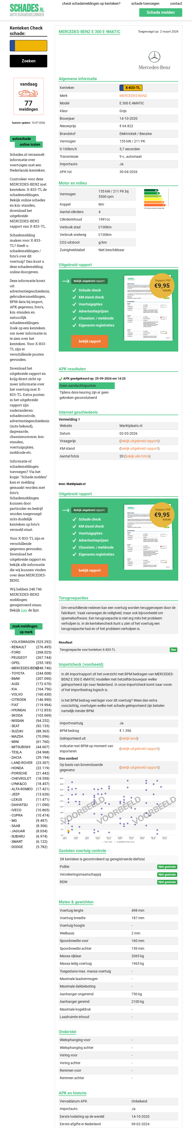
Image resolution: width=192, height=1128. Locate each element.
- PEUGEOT (28, 657)
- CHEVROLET (28, 778)
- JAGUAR (28, 831)
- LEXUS (28, 799)
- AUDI (28, 684)
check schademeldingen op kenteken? (91, 4)
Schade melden (161, 12)
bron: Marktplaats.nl (72, 484)
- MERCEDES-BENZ (28, 668)
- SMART (28, 841)
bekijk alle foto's (137, 456)
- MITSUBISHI (28, 747)
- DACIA (28, 757)
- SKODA (28, 715)
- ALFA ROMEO (28, 789)
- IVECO (28, 810)
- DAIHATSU (28, 805)
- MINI (28, 741)
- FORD (28, 652)
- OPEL (28, 663)
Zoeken (29, 61)
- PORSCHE (28, 773)
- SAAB (28, 826)
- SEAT (28, 726)
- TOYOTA (28, 673)
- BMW (28, 678)
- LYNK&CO (28, 783)
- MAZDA (28, 736)
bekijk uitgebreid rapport (139, 441)
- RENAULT (28, 647)
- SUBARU (28, 836)
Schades (27, 9)
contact (176, 4)
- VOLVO (28, 694)
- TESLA (28, 752)
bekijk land (129, 738)
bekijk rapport (90, 341)
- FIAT (28, 705)
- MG (28, 820)
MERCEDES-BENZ (133, 96)
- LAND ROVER (28, 762)
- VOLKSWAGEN (28, 641)
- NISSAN (28, 720)
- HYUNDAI (28, 710)
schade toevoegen (145, 4)
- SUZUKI (28, 731)
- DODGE (28, 847)
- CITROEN (28, 699)
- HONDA (28, 768)
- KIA (28, 689)
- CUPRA (28, 815)
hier (24, 610)
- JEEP (28, 794)
